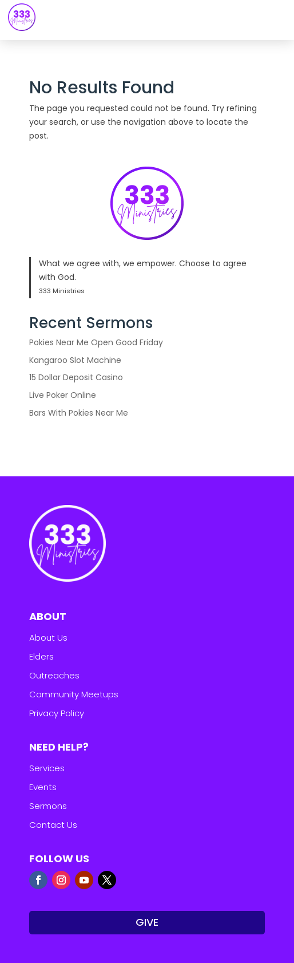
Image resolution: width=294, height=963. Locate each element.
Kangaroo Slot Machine (75, 360)
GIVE (147, 922)
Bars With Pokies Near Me (78, 413)
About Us (48, 638)
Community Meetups (73, 694)
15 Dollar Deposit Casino (76, 377)
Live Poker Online (62, 395)
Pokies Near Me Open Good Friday (96, 342)
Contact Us (53, 825)
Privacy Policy (56, 713)
